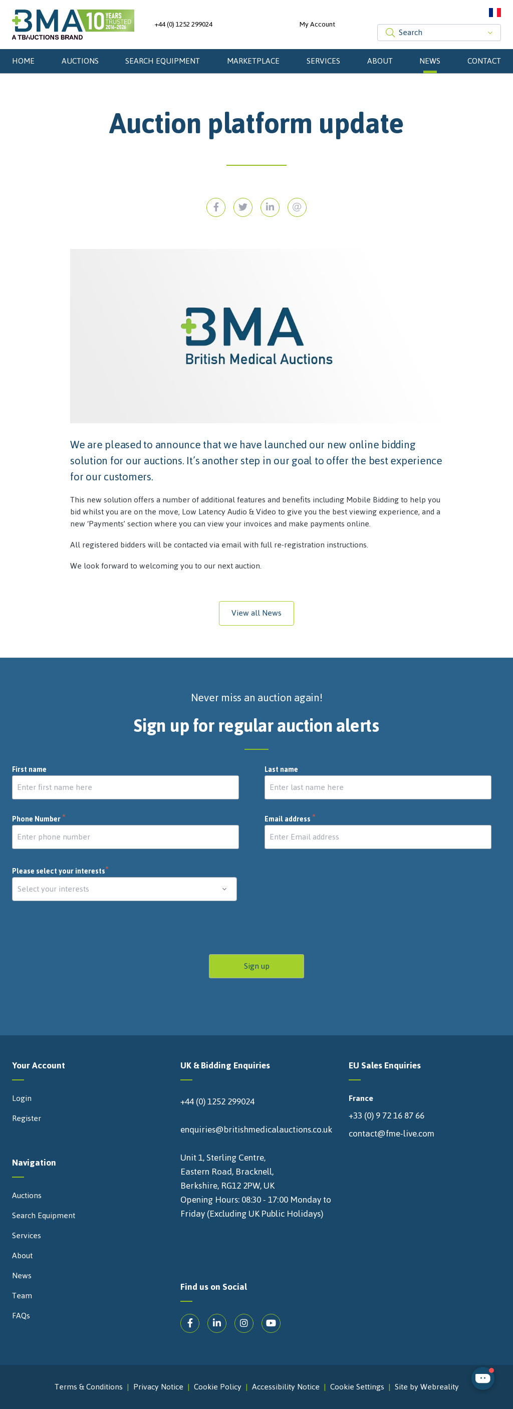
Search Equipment (162, 61)
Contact (484, 61)
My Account (317, 25)
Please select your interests (60, 871)
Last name (281, 770)
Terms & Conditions (89, 1387)
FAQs (21, 1316)
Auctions (80, 61)
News (429, 61)
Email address (290, 819)
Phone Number (39, 819)
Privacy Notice (158, 1387)
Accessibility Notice (286, 1387)
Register (26, 1118)
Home (23, 61)
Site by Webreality (427, 1387)
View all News (256, 613)
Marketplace (253, 61)
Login (22, 1098)
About (380, 61)
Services (323, 61)
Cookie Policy (217, 1387)
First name (29, 770)
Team (22, 1296)
